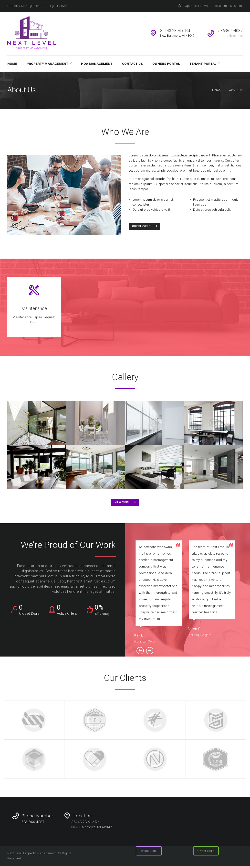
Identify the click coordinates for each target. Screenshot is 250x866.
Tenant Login (149, 851)
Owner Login (206, 851)
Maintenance (34, 308)
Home (216, 90)
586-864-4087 (32, 822)
